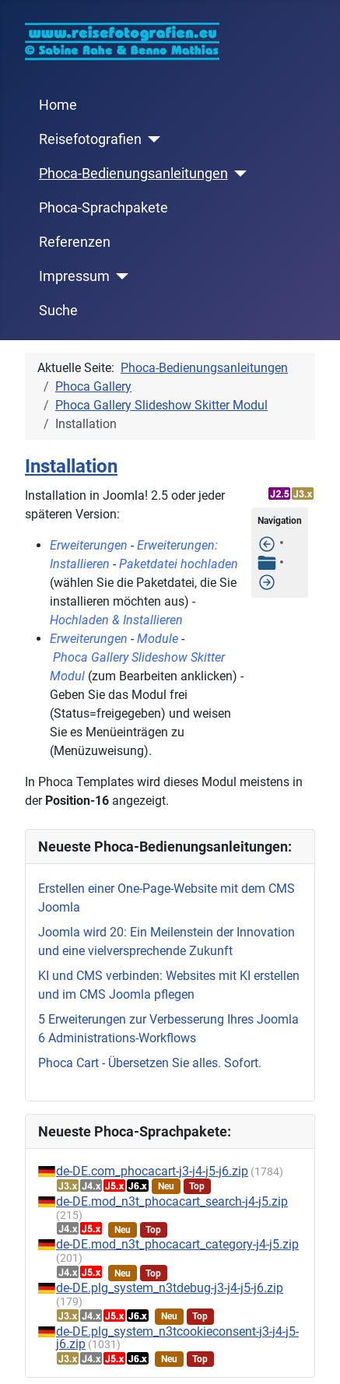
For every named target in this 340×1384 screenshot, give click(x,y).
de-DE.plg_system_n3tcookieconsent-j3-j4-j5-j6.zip (177, 1337)
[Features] (267, 543)
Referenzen (74, 242)
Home (58, 105)
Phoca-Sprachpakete (103, 208)
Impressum (74, 276)
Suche (58, 310)
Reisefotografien (90, 139)
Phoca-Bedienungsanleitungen (133, 173)
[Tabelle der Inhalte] (267, 562)
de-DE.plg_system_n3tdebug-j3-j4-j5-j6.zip (169, 1287)
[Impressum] (119, 276)
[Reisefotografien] (151, 139)
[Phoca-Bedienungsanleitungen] (237, 173)
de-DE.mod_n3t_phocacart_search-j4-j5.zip (172, 1201)
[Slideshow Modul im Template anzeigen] (267, 581)
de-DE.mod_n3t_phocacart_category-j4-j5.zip (177, 1244)
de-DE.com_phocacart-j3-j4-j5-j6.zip (152, 1171)
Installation (71, 466)
